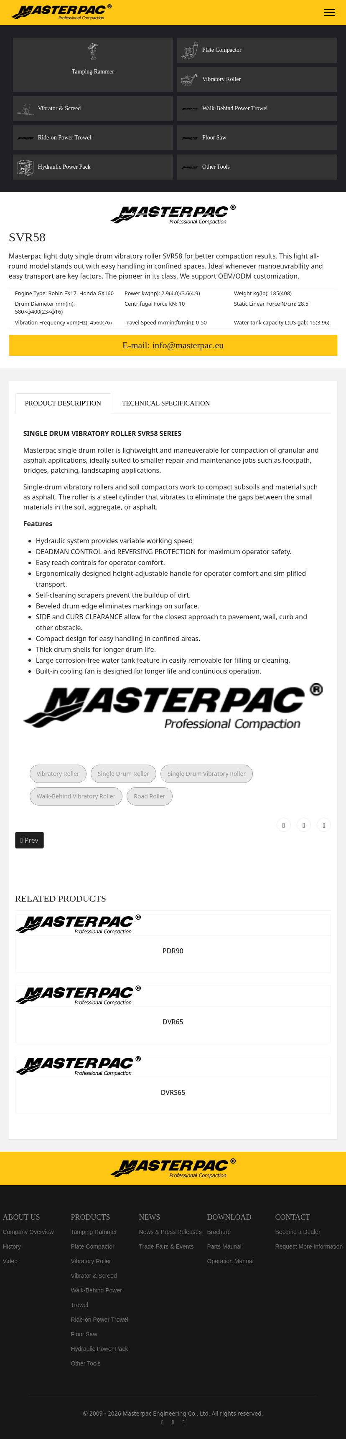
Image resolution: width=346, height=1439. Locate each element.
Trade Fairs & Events (166, 1246)
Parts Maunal (224, 1246)
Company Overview (28, 1232)
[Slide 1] (128, 214)
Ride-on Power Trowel (99, 1319)
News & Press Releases (170, 1232)
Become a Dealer (298, 1232)
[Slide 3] (158, 214)
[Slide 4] (173, 214)
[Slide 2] (143, 214)
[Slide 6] (203, 214)
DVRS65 (173, 1092)
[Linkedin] (184, 1422)
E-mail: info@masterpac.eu (173, 345)
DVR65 (173, 1021)
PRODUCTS (90, 1217)
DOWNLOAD (229, 1217)
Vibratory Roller (58, 774)
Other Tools (85, 1363)
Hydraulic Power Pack (99, 1348)
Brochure (219, 1232)
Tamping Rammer (94, 1232)
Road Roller (149, 796)
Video (10, 1261)
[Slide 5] (188, 214)
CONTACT (292, 1217)
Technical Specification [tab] (166, 403)
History (12, 1246)
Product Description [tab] (63, 403)
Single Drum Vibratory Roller (207, 774)
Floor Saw (84, 1334)
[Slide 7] (218, 214)
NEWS (149, 1217)
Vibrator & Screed (94, 1275)
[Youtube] (173, 1422)
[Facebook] (162, 1422)
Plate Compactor (92, 1246)
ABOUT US (21, 1217)
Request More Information (309, 1246)
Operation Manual (230, 1261)
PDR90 (173, 950)
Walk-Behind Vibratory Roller (76, 796)
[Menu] (329, 12)
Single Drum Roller (123, 774)
